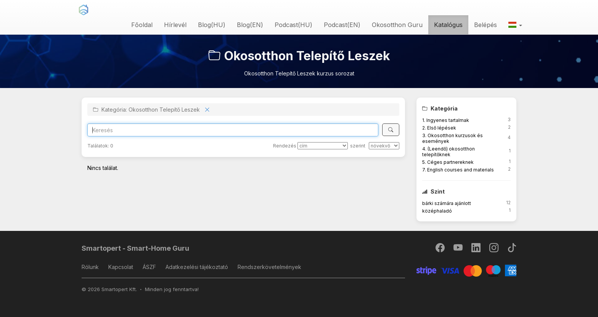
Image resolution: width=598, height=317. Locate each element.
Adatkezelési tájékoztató (197, 267)
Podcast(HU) (293, 25)
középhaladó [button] (437, 211)
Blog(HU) (211, 25)
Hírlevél (175, 25)
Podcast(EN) (342, 25)
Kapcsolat (120, 267)
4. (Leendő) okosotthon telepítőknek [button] (448, 151)
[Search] (232, 129)
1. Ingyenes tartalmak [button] (445, 120)
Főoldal (142, 25)
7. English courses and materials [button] (458, 170)
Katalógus (448, 25)
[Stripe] (466, 270)
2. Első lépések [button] (439, 128)
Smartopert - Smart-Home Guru (135, 248)
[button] (515, 24)
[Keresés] (390, 129)
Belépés (485, 25)
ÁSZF (149, 267)
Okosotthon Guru (397, 25)
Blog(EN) (250, 25)
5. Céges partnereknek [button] (448, 162)
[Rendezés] (322, 145)
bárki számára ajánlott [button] (446, 203)
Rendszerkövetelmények (269, 267)
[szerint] (384, 145)
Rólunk (90, 267)
